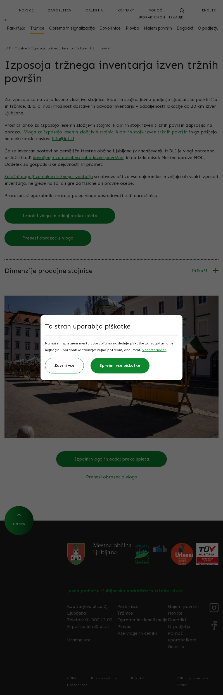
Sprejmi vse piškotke (120, 365)
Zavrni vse (64, 365)
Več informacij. (154, 350)
